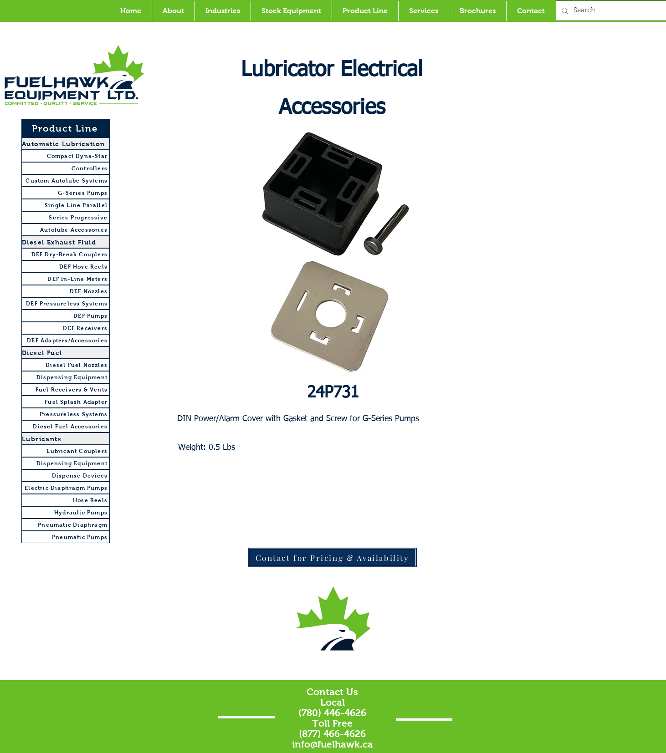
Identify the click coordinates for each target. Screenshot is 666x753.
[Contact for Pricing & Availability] (332, 557)
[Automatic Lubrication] (65, 143)
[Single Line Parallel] (65, 205)
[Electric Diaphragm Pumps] (65, 488)
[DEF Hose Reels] (65, 266)
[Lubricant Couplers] (65, 451)
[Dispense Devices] (65, 475)
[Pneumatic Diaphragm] (65, 525)
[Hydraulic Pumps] (65, 512)
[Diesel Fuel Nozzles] (65, 365)
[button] (223, 11)
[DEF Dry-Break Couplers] (65, 254)
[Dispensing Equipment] (65, 377)
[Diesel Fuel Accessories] (65, 426)
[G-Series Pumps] (65, 193)
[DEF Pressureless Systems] (65, 303)
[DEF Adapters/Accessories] (65, 340)
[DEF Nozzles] (65, 291)
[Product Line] (65, 128)
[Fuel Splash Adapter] (65, 402)
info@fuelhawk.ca (332, 744)
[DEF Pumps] (65, 316)
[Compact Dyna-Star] (65, 156)
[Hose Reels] (65, 500)
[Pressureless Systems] (65, 414)
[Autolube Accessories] (65, 230)
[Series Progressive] (65, 217)
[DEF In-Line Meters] (65, 279)
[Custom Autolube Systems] (65, 180)
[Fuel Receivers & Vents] (65, 389)
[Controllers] (65, 168)
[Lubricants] (65, 438)
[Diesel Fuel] (65, 352)
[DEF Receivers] (65, 328)
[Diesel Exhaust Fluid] (65, 242)
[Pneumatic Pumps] (65, 537)
